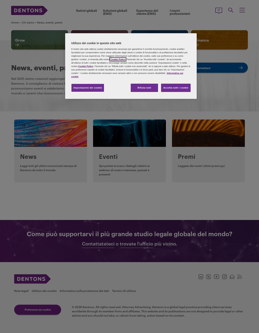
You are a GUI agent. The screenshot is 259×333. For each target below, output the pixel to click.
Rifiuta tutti (144, 87)
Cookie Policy (117, 59)
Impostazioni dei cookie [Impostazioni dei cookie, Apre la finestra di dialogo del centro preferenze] (87, 87)
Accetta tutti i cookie (175, 87)
